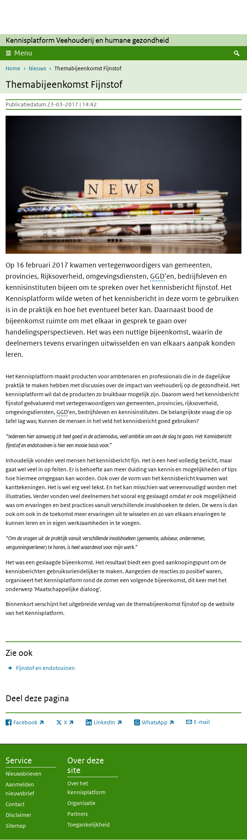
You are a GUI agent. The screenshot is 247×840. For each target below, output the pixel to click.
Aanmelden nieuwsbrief (20, 789)
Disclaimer (18, 814)
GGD (157, 276)
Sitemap (16, 825)
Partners (77, 813)
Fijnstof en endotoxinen (45, 667)
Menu (23, 53)
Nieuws (37, 68)
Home (13, 68)
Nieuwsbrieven (24, 773)
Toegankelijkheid (88, 824)
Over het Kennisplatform (86, 788)
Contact (15, 804)
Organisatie (81, 803)
